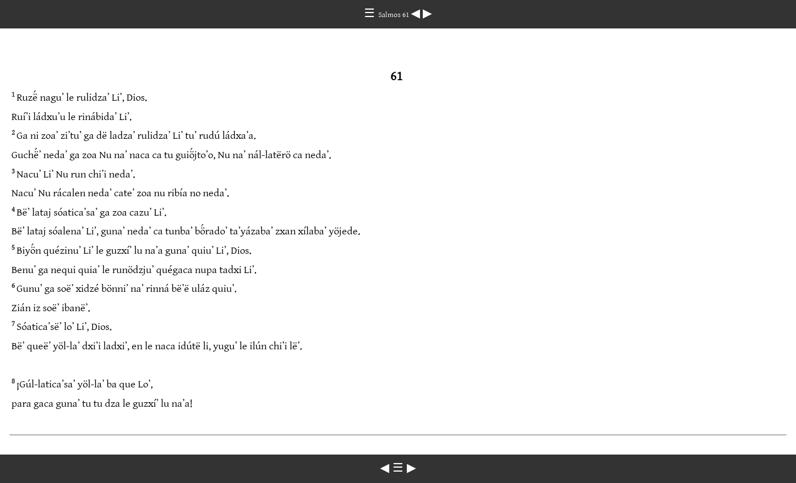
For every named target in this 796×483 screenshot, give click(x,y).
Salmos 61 (394, 14)
